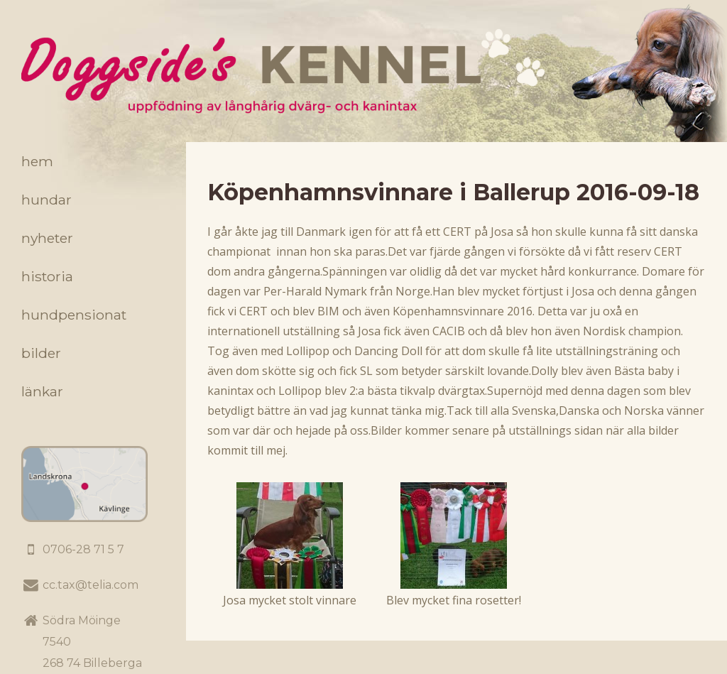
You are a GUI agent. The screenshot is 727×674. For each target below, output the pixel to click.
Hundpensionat (73, 314)
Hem (37, 161)
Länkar (42, 391)
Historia (47, 276)
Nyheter (47, 237)
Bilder (41, 353)
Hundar (46, 199)
